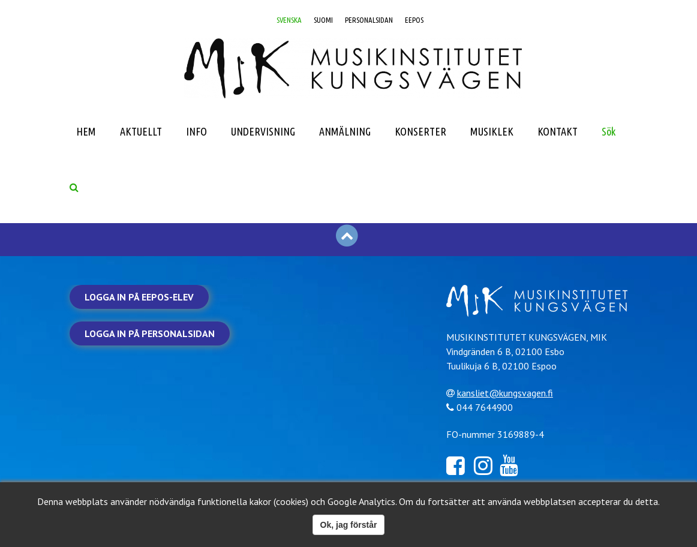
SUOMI (323, 20)
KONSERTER (420, 131)
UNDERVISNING (263, 131)
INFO (196, 131)
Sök (608, 131)
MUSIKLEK (491, 131)
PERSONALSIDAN (369, 20)
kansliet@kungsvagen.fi (505, 393)
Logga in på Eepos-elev (139, 297)
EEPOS (414, 20)
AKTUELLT (141, 131)
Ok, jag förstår (348, 525)
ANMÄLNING (345, 131)
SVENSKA (289, 20)
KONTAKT (557, 131)
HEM (86, 131)
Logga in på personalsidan (150, 333)
